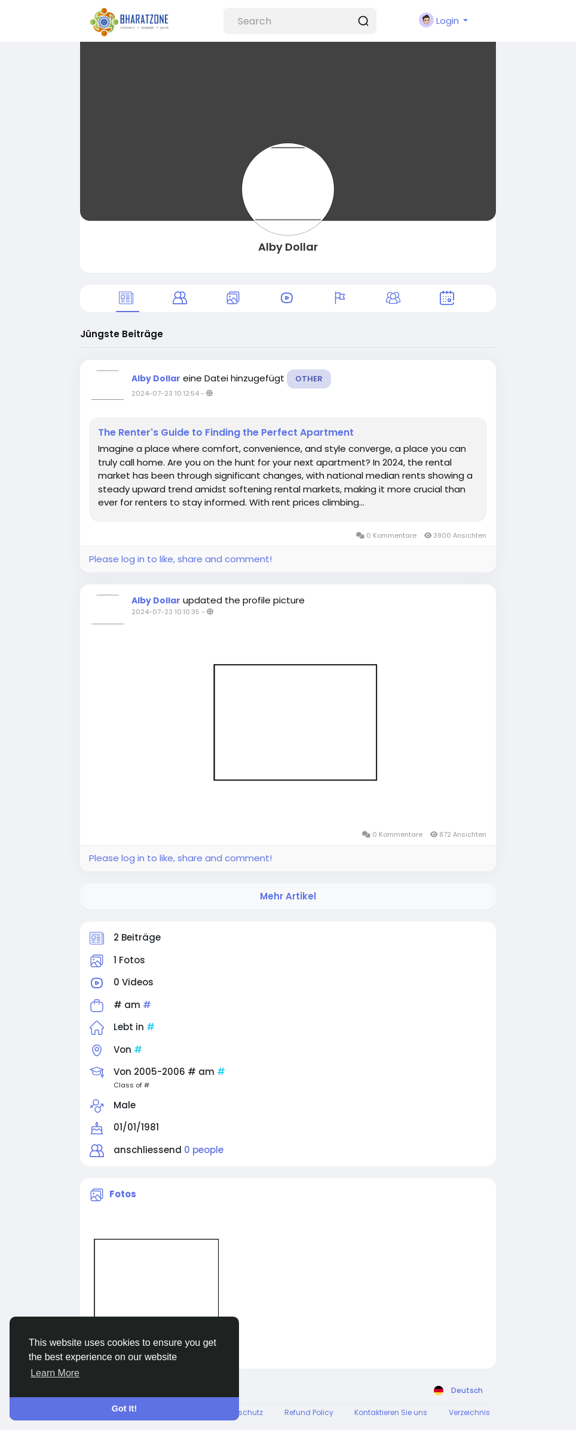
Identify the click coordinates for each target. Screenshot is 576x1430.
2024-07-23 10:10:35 (165, 612)
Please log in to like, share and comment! (180, 559)
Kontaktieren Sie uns (390, 1412)
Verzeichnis (469, 1412)
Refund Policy (308, 1412)
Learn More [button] (54, 1373)
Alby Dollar (288, 246)
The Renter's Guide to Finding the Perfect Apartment (226, 432)
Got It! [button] (124, 1408)
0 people (203, 1150)
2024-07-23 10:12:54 (165, 393)
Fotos (122, 1194)
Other (309, 378)
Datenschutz (240, 1412)
